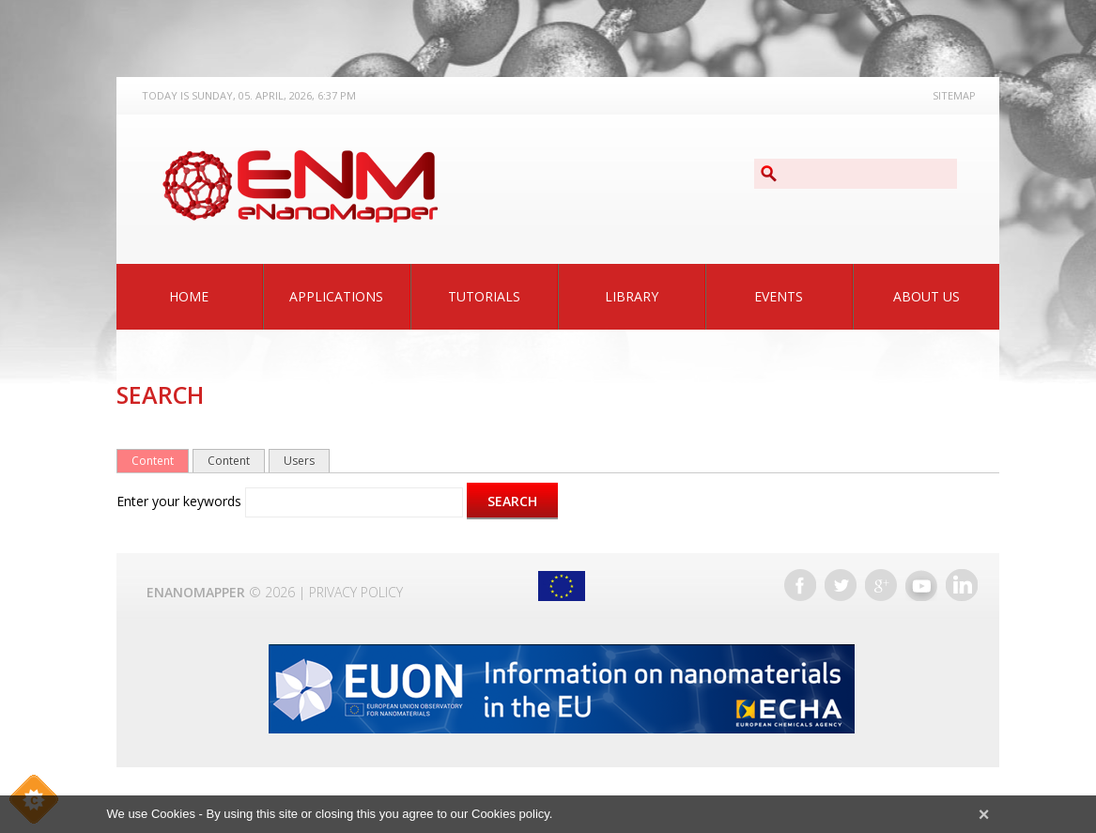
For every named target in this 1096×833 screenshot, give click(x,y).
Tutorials (484, 296)
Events (778, 296)
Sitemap (954, 95)
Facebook (800, 585)
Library (631, 296)
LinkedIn (962, 585)
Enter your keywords (180, 501)
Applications (336, 296)
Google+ (881, 585)
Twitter (841, 585)
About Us (926, 296)
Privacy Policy (356, 592)
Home (188, 296)
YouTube (921, 585)
